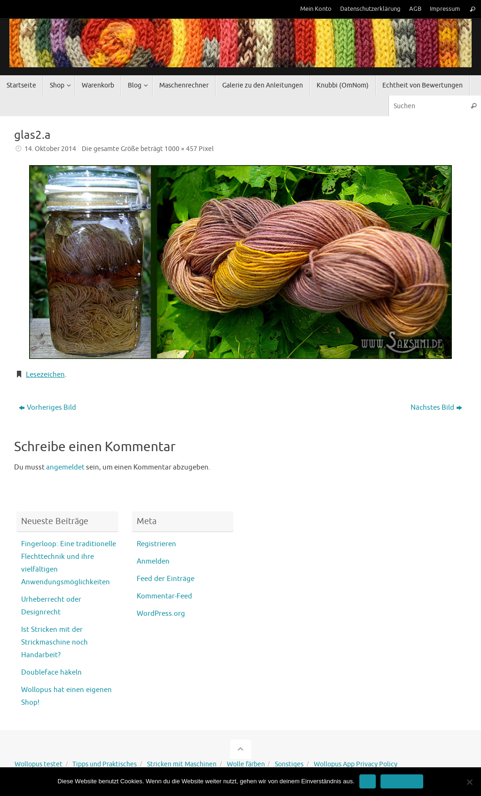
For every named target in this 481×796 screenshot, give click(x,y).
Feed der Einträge (165, 578)
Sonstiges (289, 764)
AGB (415, 9)
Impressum (445, 9)
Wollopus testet (38, 764)
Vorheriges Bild (47, 407)
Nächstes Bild (436, 407)
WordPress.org (161, 613)
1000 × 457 (180, 149)
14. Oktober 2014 (50, 149)
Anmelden (153, 561)
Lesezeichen (45, 374)
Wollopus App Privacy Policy (355, 764)
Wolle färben (246, 764)
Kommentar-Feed (164, 596)
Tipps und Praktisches (104, 764)
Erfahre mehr (402, 781)
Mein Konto (316, 9)
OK (367, 781)
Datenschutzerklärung (370, 9)
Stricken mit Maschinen (182, 764)
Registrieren (156, 544)
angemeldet (65, 467)
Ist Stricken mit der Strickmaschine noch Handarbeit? (54, 642)
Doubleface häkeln (51, 672)
